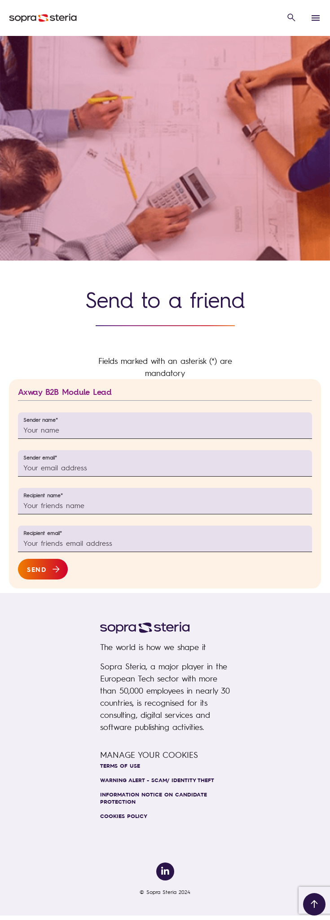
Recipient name (43, 495)
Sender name (40, 419)
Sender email (40, 457)
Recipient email (42, 533)
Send (36, 569)
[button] (291, 17)
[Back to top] (314, 904)
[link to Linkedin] (165, 871)
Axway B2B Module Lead (65, 392)
